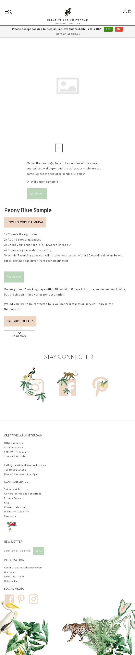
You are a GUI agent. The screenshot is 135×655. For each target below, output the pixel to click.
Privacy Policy (12, 498)
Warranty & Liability (16, 511)
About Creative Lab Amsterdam (23, 567)
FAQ (6, 502)
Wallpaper (10, 572)
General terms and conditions (22, 493)
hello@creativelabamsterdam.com (25, 465)
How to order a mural (25, 222)
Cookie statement (15, 507)
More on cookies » (68, 34)
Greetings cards (14, 576)
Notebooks (10, 581)
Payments (10, 516)
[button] (124, 92)
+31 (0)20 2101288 (15, 469)
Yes (108, 29)
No (119, 29)
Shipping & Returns (16, 489)
